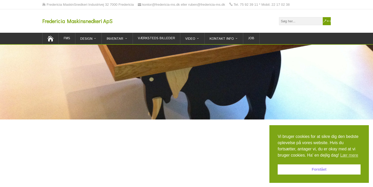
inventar (115, 38)
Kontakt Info (222, 38)
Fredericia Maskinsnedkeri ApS (77, 21)
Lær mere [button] (349, 155)
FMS (67, 38)
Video (190, 38)
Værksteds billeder (156, 38)
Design (86, 38)
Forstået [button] (319, 169)
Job (251, 38)
